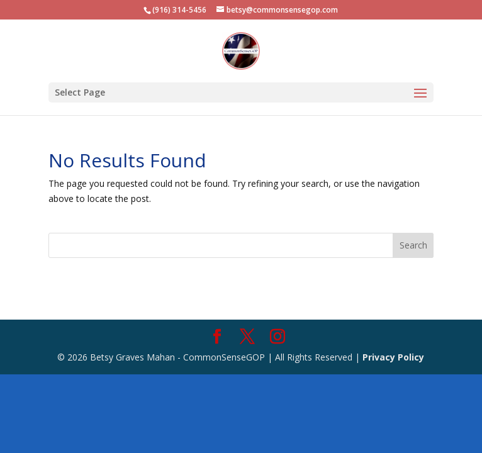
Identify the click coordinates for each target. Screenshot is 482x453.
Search (413, 245)
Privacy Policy (393, 357)
